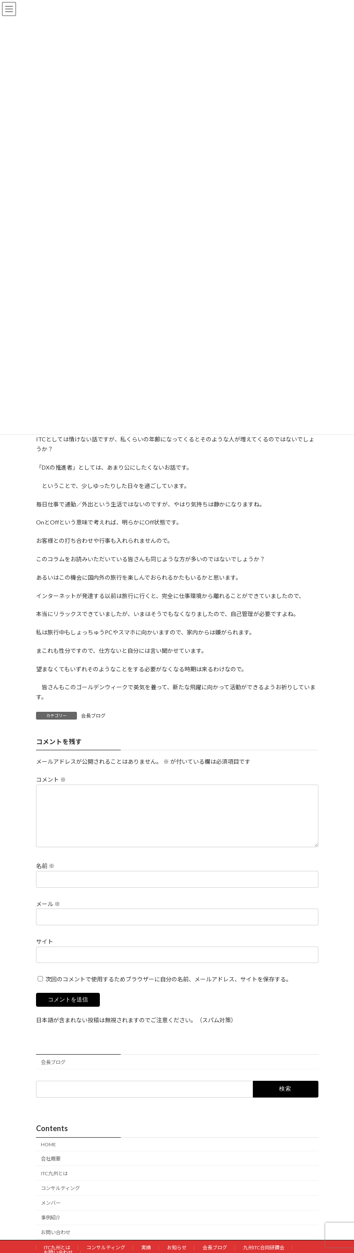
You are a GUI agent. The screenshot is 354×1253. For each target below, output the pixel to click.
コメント (51, 779)
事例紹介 (51, 1227)
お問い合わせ (55, 1242)
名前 (45, 875)
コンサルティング (60, 1198)
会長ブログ (93, 716)
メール (48, 913)
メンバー (51, 1213)
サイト (44, 951)
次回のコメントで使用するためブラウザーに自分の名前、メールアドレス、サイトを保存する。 (168, 988)
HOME (48, 1154)
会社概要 (51, 1168)
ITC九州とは (54, 1183)
